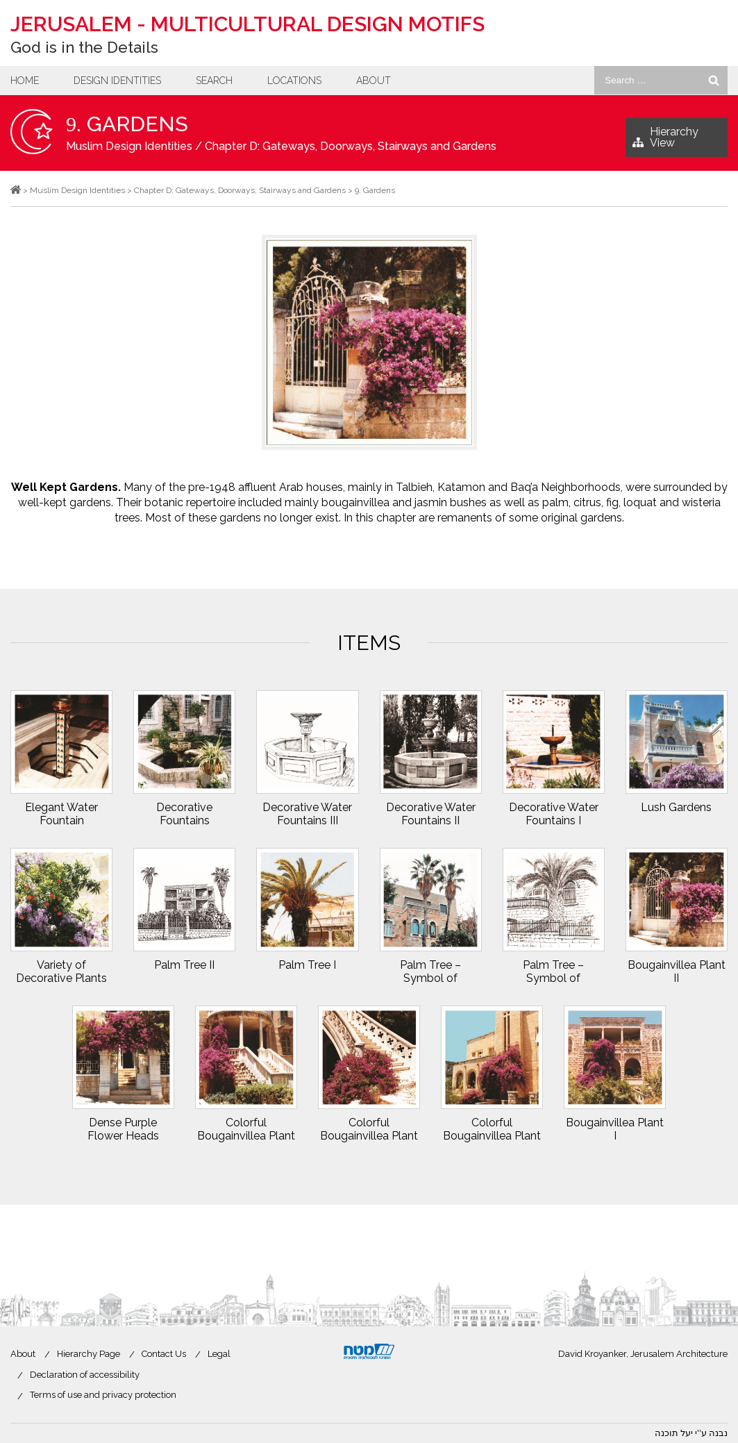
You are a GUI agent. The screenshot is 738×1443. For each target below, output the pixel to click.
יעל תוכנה (674, 1433)
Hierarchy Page (88, 1354)
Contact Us (164, 1354)
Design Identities (117, 80)
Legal (219, 1354)
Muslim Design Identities (129, 146)
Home (24, 80)
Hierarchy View (665, 141)
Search (214, 80)
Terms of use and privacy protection (103, 1395)
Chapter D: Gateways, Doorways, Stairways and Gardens (350, 146)
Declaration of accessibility (85, 1374)
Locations (294, 80)
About (373, 80)
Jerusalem (247, 24)
